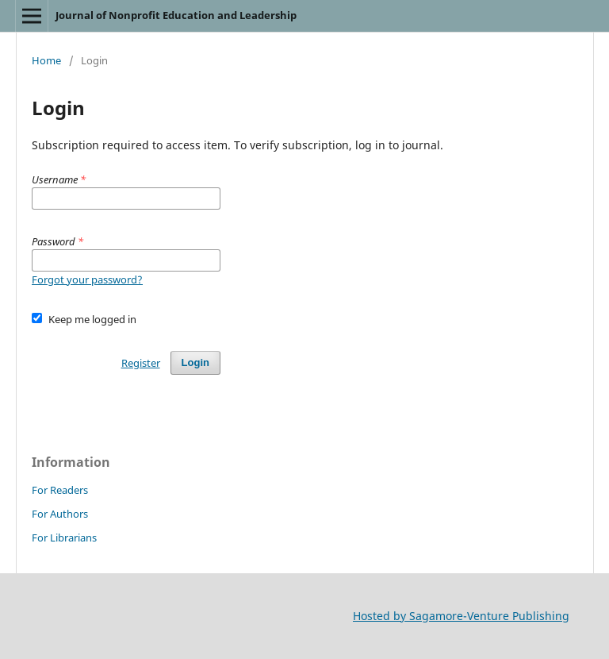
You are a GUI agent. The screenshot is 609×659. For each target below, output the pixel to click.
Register (140, 363)
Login (195, 362)
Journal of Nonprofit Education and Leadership (176, 15)
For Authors (60, 514)
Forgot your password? (87, 279)
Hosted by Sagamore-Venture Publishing (461, 615)
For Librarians (64, 537)
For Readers (60, 490)
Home (46, 60)
